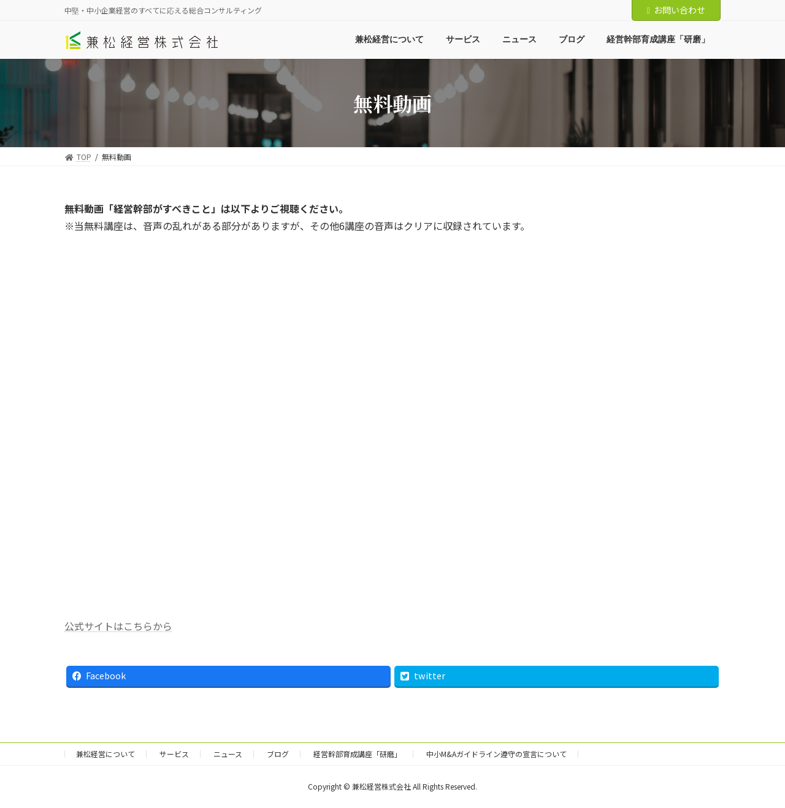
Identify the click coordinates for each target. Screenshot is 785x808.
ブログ (278, 754)
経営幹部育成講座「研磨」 (357, 754)
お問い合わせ (676, 10)
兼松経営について (105, 754)
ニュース (227, 754)
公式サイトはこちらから (118, 626)
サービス (174, 754)
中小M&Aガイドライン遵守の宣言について (496, 754)
